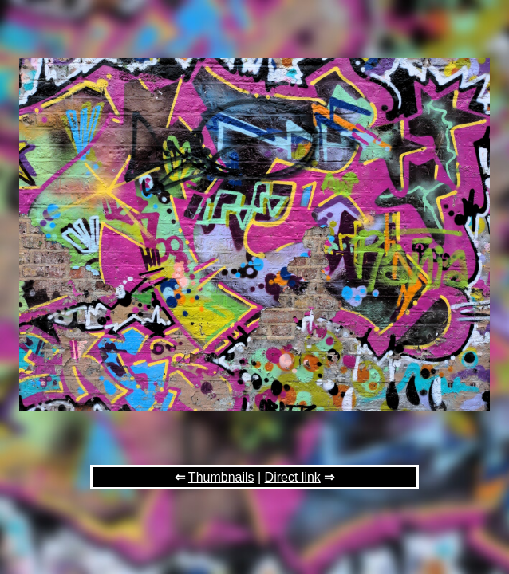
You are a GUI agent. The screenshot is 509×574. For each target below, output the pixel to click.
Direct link (293, 477)
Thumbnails (221, 477)
